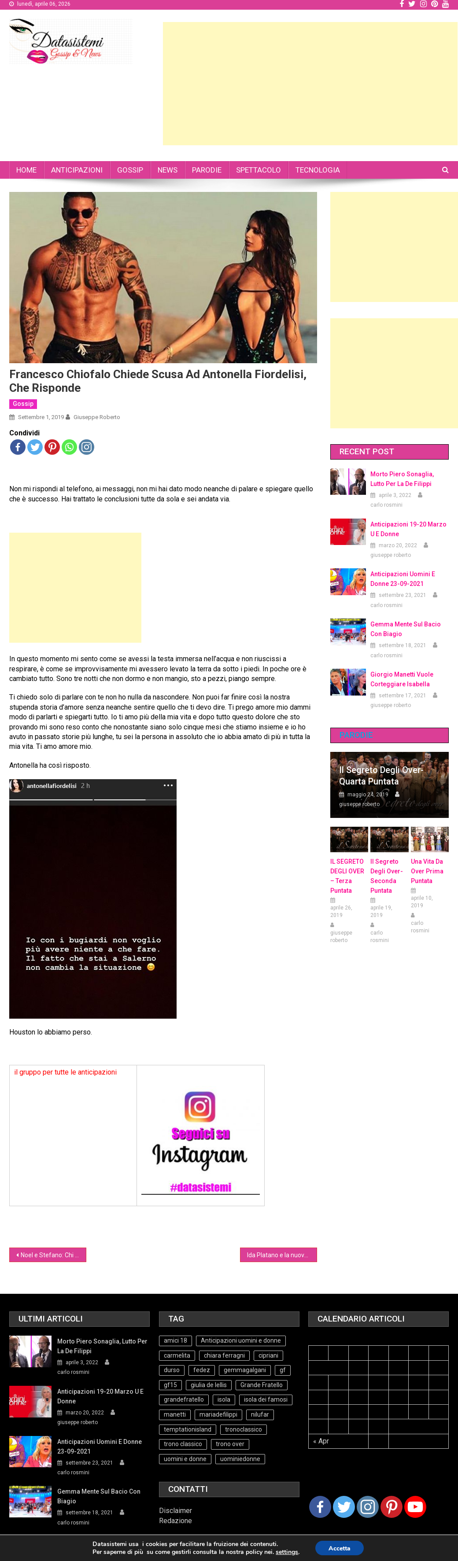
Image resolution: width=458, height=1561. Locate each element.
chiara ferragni (224, 1355)
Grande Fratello (261, 1384)
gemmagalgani (245, 1369)
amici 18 (175, 1340)
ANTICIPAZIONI (77, 170)
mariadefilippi (218, 1414)
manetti (175, 1414)
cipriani (268, 1355)
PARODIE (207, 170)
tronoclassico (243, 1429)
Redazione (175, 1521)
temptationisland (187, 1429)
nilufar (260, 1414)
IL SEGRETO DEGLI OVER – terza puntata (347, 876)
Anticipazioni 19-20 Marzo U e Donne (408, 529)
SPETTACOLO (258, 170)
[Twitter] (344, 1507)
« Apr (321, 1441)
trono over (230, 1443)
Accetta (340, 1548)
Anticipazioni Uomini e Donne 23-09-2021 (402, 579)
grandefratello (184, 1399)
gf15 (170, 1384)
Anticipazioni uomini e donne (241, 1340)
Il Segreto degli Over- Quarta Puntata (381, 776)
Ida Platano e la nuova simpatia (282, 1255)
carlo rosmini (386, 505)
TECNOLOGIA (317, 170)
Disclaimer (175, 1510)
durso (172, 1369)
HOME (26, 170)
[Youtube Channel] (415, 1507)
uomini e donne (185, 1458)
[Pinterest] (391, 1507)
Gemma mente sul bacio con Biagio (405, 629)
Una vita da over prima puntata (427, 871)
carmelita (177, 1355)
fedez (201, 1369)
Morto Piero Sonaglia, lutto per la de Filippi (402, 479)
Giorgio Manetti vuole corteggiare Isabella (401, 679)
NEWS (167, 170)
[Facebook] (320, 1507)
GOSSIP (130, 170)
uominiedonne (240, 1458)
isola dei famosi (266, 1399)
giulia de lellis (209, 1384)
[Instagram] (368, 1507)
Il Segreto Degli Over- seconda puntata (386, 876)
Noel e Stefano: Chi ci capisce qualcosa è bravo (53, 1255)
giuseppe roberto (97, 417)
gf (283, 1369)
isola (224, 1399)
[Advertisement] (310, 83)
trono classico (183, 1443)
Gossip (23, 403)
